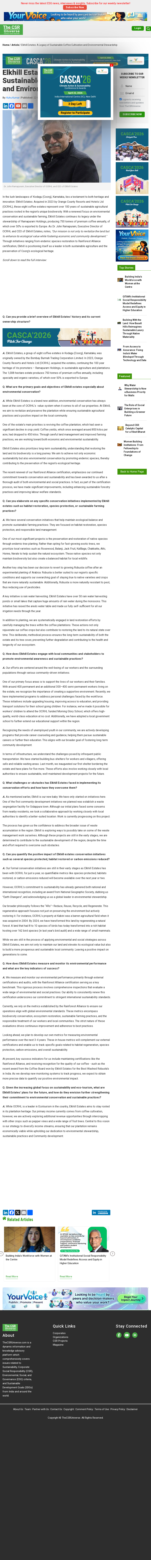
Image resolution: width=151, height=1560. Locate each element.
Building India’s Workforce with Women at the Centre (133, 281)
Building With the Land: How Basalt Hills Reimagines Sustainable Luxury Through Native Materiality (133, 328)
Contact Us (56, 1409)
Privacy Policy (117, 1409)
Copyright (69, 1409)
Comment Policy (84, 1409)
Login (137, 27)
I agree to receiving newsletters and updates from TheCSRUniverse (131, 102)
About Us (18, 1409)
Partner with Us (40, 1409)
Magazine (58, 1344)
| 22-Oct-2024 (25, 97)
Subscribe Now (75, 7)
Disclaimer (132, 1409)
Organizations (60, 1337)
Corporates (59, 1333)
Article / (16, 45)
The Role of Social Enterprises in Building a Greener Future (134, 410)
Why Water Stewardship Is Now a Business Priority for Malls (135, 390)
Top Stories (126, 267)
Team (28, 1409)
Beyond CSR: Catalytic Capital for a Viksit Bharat (135, 428)
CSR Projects (60, 1340)
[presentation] (112, 1253)
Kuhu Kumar (12, 97)
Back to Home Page (132, 471)
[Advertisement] (56, 290)
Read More (12, 1276)
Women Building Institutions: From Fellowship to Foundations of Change (133, 448)
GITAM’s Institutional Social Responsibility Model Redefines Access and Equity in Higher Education (83, 1259)
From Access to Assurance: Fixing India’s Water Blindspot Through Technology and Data (134, 353)
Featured (124, 376)
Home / (7, 45)
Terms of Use (102, 1409)
